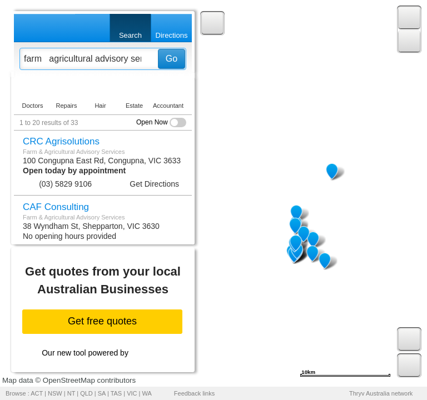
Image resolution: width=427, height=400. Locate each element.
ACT (37, 393)
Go (171, 58)
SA (102, 393)
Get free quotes (102, 321)
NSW (55, 393)
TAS (116, 393)
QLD (86, 393)
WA (147, 393)
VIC (132, 393)
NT (71, 393)
